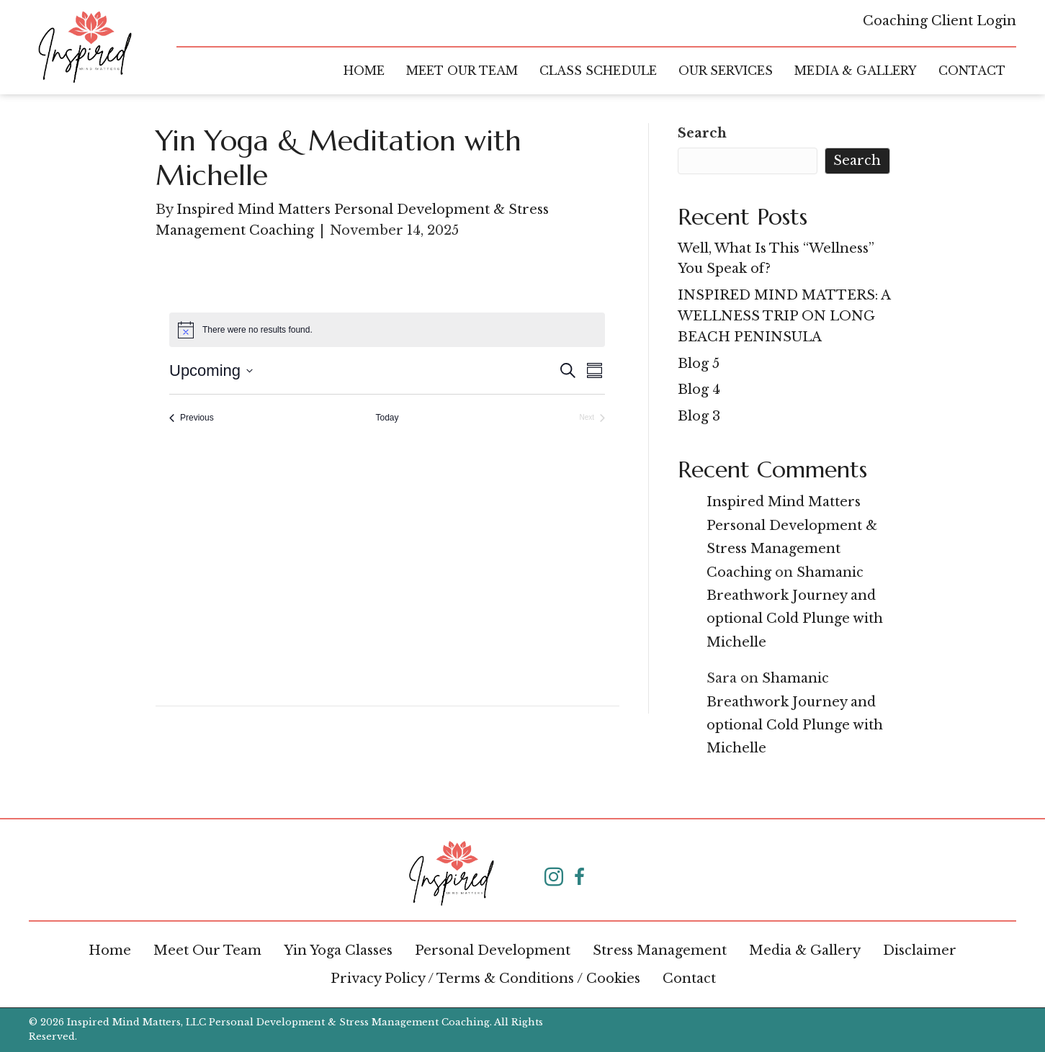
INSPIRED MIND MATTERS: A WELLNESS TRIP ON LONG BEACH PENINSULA (784, 316)
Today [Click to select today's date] (386, 418)
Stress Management (660, 950)
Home (110, 950)
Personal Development (492, 950)
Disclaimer (919, 950)
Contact (689, 978)
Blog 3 (699, 416)
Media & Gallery (805, 950)
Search (702, 133)
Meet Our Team (207, 950)
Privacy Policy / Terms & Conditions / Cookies (485, 978)
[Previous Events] (191, 418)
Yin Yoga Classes (338, 950)
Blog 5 (698, 364)
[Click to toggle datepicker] (211, 370)
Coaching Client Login (939, 21)
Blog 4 (699, 389)
